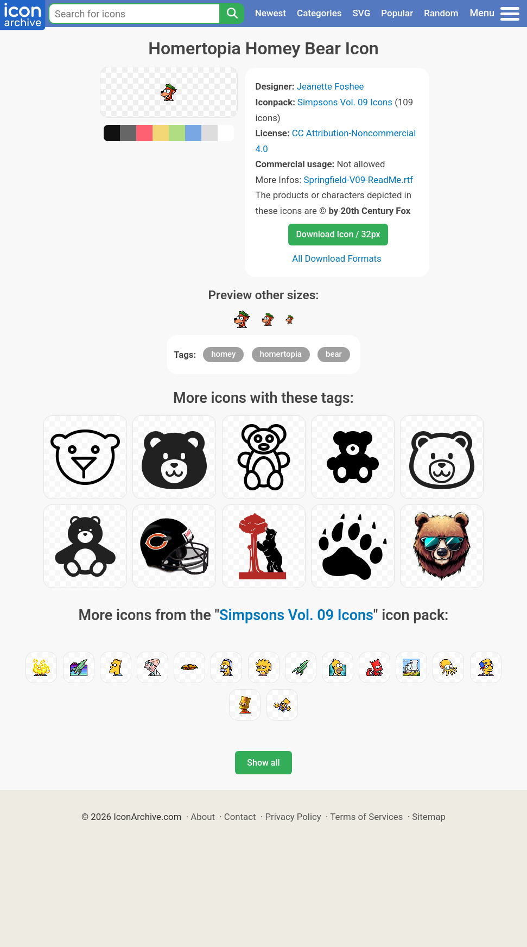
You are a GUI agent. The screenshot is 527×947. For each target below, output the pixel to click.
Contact (240, 816)
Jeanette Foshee (330, 86)
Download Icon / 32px (338, 234)
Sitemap (429, 816)
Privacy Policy (293, 816)
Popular (397, 13)
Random (441, 13)
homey (223, 354)
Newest (270, 13)
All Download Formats (337, 258)
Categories (319, 13)
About (203, 816)
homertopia (281, 354)
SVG (362, 13)
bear (334, 354)
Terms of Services (366, 816)
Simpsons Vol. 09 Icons (344, 102)
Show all (263, 762)
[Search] (231, 13)
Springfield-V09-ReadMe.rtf (358, 179)
